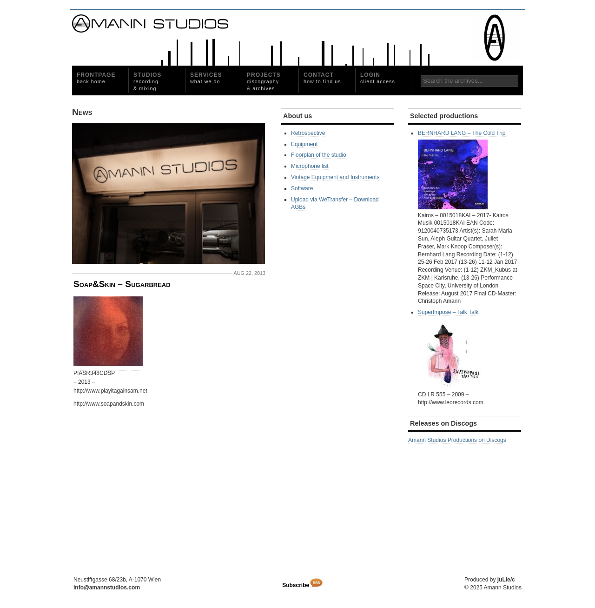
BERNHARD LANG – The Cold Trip (462, 169)
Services (206, 78)
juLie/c (506, 579)
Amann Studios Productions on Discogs (457, 440)
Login (377, 78)
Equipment (304, 144)
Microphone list (310, 166)
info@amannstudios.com (106, 587)
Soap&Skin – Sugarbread (122, 284)
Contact (322, 78)
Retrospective (308, 133)
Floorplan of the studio (318, 155)
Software (302, 188)
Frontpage (96, 78)
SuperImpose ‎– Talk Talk (453, 348)
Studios (147, 81)
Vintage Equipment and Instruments (335, 177)
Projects (264, 81)
